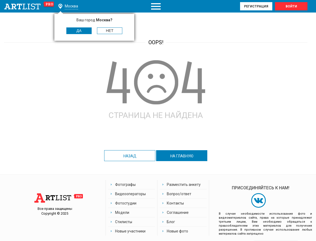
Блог (171, 222)
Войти (291, 6)
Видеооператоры (130, 194)
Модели (122, 212)
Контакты (175, 203)
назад (129, 156)
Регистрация (256, 6)
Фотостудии (125, 203)
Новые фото (177, 231)
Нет (110, 30)
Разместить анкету (184, 184)
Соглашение (178, 212)
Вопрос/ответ (179, 194)
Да (79, 30)
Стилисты (123, 222)
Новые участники (130, 231)
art (29, 6)
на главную (181, 156)
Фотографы (125, 184)
